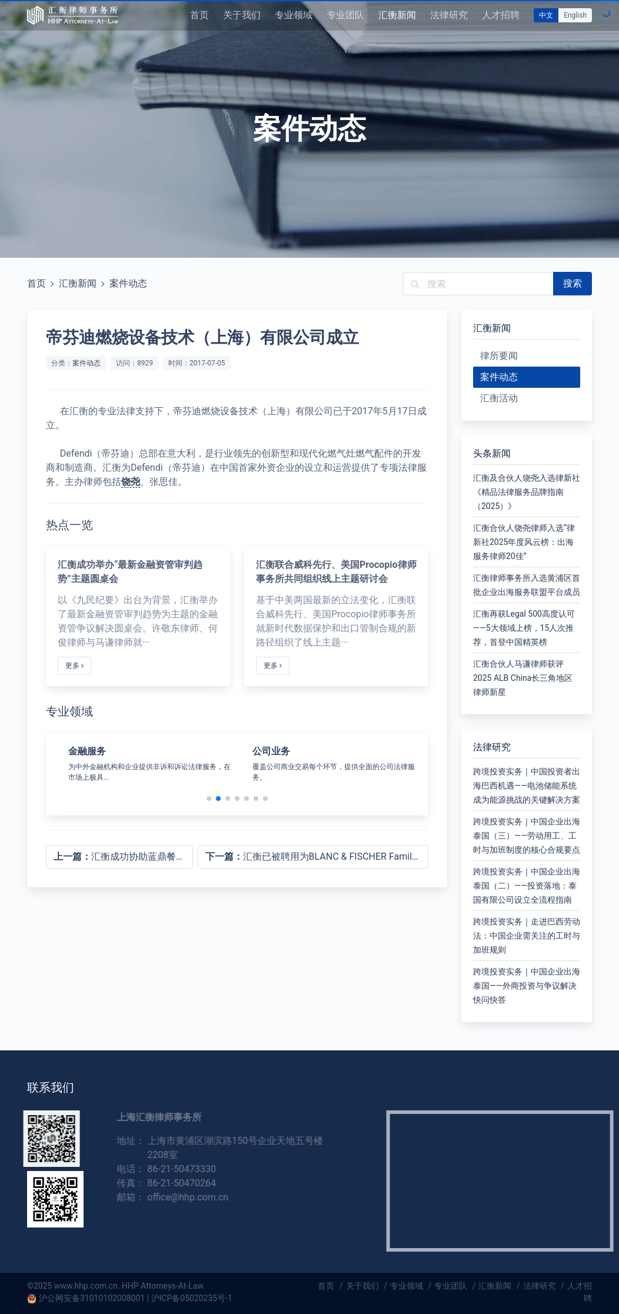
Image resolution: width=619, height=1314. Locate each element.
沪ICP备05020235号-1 (191, 1298)
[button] (209, 798)
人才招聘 (501, 15)
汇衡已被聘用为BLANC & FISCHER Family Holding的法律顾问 (316, 856)
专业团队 (345, 15)
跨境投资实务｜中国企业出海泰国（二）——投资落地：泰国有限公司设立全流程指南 (526, 885)
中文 (546, 15)
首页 (199, 15)
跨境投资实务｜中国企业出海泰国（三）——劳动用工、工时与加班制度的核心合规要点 (526, 835)
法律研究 (449, 15)
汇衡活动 (499, 398)
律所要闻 (499, 355)
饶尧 (130, 481)
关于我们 (242, 15)
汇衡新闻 (397, 15)
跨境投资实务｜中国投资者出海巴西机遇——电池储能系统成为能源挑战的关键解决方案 (526, 785)
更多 (74, 665)
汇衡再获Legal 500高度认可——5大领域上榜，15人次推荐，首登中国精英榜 (524, 628)
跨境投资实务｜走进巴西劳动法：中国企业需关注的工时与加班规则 (526, 935)
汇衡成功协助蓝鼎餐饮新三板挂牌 (123, 856)
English (575, 15)
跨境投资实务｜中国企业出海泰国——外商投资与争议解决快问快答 (526, 985)
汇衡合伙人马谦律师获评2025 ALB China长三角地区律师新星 (523, 678)
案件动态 (128, 283)
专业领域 (293, 15)
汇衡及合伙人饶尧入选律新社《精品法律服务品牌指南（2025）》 (526, 492)
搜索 (572, 283)
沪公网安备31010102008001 (92, 1298)
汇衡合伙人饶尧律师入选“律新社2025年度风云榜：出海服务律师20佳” (524, 542)
